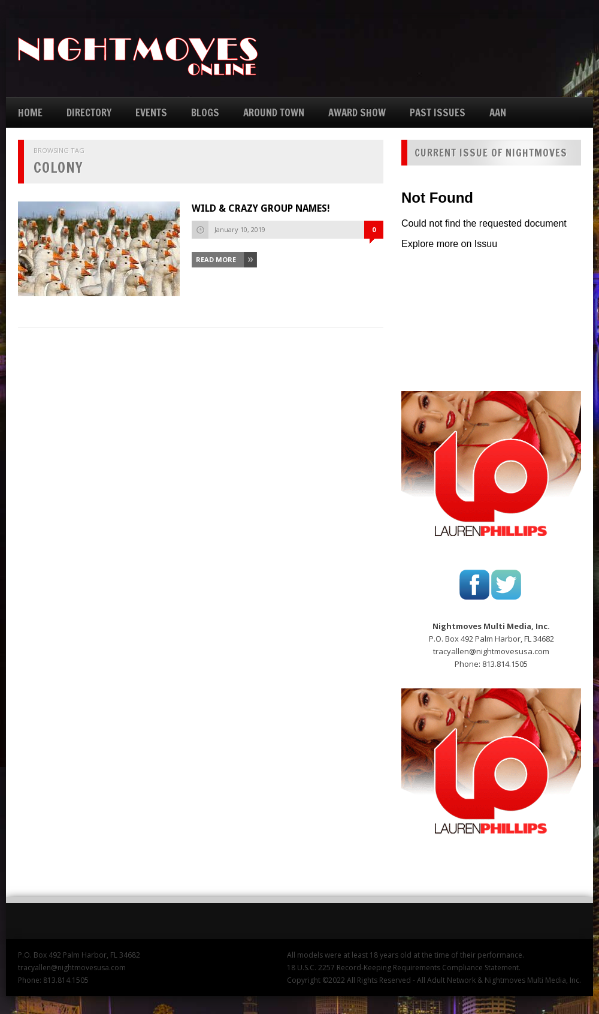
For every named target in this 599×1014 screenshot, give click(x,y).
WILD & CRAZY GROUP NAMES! (261, 208)
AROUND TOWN (273, 112)
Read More (216, 259)
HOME (30, 112)
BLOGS (205, 112)
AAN (497, 112)
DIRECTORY (88, 112)
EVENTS (151, 112)
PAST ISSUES (437, 112)
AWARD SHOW (357, 112)
